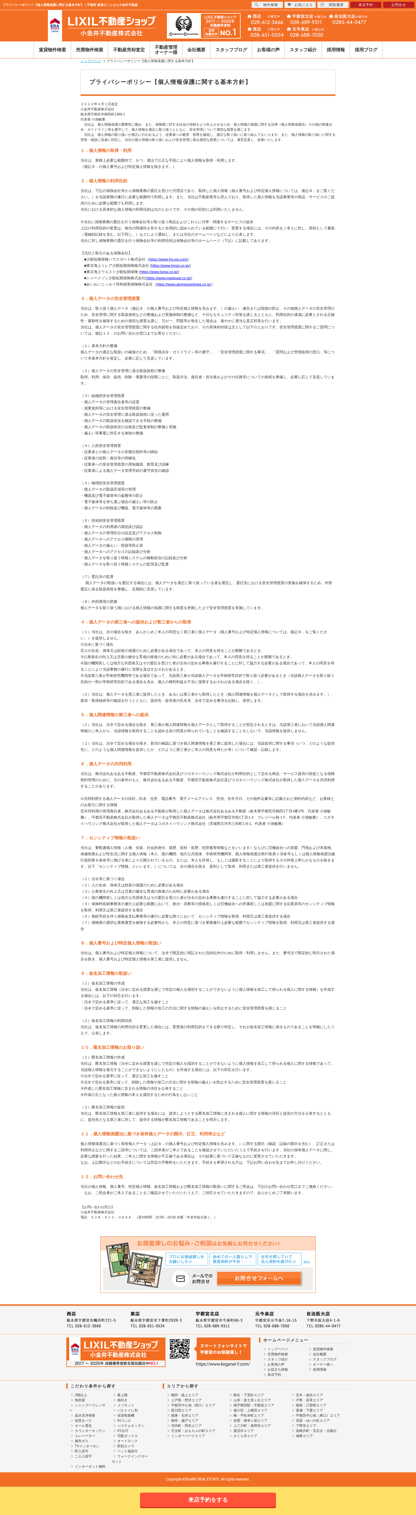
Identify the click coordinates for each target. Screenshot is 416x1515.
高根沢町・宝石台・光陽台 (316, 1431)
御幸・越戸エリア (184, 1421)
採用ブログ (366, 49)
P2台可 (122, 1431)
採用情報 (336, 49)
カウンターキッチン (90, 1431)
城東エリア (304, 1436)
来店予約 (274, 1375)
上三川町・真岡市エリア (252, 1426)
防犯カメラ (125, 1446)
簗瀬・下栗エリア (309, 1410)
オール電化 (83, 1426)
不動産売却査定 (129, 49)
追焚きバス (83, 1421)
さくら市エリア (245, 1436)
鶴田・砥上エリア (184, 1395)
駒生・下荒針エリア (249, 1395)
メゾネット (125, 1405)
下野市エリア (306, 1426)
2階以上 (81, 1395)
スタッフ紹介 (303, 49)
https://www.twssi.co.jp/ (159, 272)
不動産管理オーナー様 (166, 50)
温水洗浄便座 (85, 1415)
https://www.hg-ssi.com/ (168, 259)
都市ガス (81, 1441)
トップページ (278, 1349)
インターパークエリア (188, 1436)
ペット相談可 (127, 1451)
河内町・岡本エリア (186, 1426)
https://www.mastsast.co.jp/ (169, 278)
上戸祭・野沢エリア (186, 1400)
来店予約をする (208, 1500)
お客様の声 (268, 49)
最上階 (122, 1395)
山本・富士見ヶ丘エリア (252, 1400)
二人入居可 (83, 1456)
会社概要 (196, 49)
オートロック (127, 1441)
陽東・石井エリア (184, 1415)
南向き (122, 1400)
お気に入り (300, 5)
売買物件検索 (89, 49)
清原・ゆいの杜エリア (313, 1421)
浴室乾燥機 (125, 1415)
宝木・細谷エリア (309, 1395)
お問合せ (398, 5)
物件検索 (266, 5)
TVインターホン (87, 1446)
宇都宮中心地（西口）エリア (193, 1405)
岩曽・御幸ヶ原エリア (251, 1421)
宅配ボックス (127, 1436)
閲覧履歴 (332, 5)
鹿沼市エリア (244, 1431)
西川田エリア (181, 1410)
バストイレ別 (127, 1410)
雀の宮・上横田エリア (251, 1410)
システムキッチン (131, 1426)
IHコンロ (124, 1421)
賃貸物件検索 (52, 49)
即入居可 (81, 1451)
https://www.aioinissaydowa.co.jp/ (183, 284)
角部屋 (80, 1400)
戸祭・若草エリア (309, 1400)
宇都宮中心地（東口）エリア (318, 1415)
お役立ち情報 (278, 1370)
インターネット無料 (90, 1466)
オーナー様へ (323, 1364)
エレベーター (85, 1436)
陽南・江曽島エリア (311, 1405)
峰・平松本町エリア (249, 1415)
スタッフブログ (231, 49)
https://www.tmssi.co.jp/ (170, 265)
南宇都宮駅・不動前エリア (254, 1405)
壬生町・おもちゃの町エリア (193, 1431)
